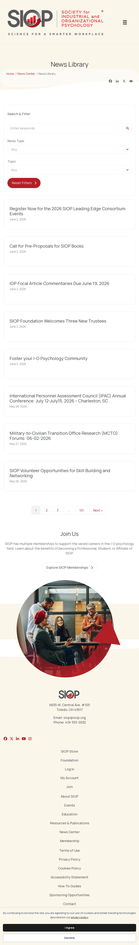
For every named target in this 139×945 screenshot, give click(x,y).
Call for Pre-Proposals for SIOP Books (47, 246)
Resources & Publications (69, 823)
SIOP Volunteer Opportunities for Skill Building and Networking (60, 472)
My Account (69, 778)
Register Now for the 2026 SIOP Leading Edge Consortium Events (67, 211)
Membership (69, 841)
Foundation (69, 760)
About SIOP (69, 797)
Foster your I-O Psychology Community (49, 358)
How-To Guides (69, 886)
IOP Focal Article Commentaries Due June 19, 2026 (59, 283)
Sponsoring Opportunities (69, 895)
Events (69, 805)
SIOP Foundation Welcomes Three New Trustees (58, 321)
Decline (69, 938)
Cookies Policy (69, 868)
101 (81, 510)
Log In (69, 769)
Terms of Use (69, 851)
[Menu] (127, 22)
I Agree (69, 928)
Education (69, 814)
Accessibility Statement (69, 877)
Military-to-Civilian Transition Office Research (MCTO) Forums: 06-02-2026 (64, 435)
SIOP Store (69, 751)
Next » (98, 510)
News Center (70, 832)
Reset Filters (22, 183)
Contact (69, 904)
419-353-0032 (75, 722)
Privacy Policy (69, 860)
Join (69, 787)
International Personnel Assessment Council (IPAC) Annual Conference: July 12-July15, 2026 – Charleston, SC (68, 398)
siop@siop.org (75, 717)
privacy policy (79, 917)
